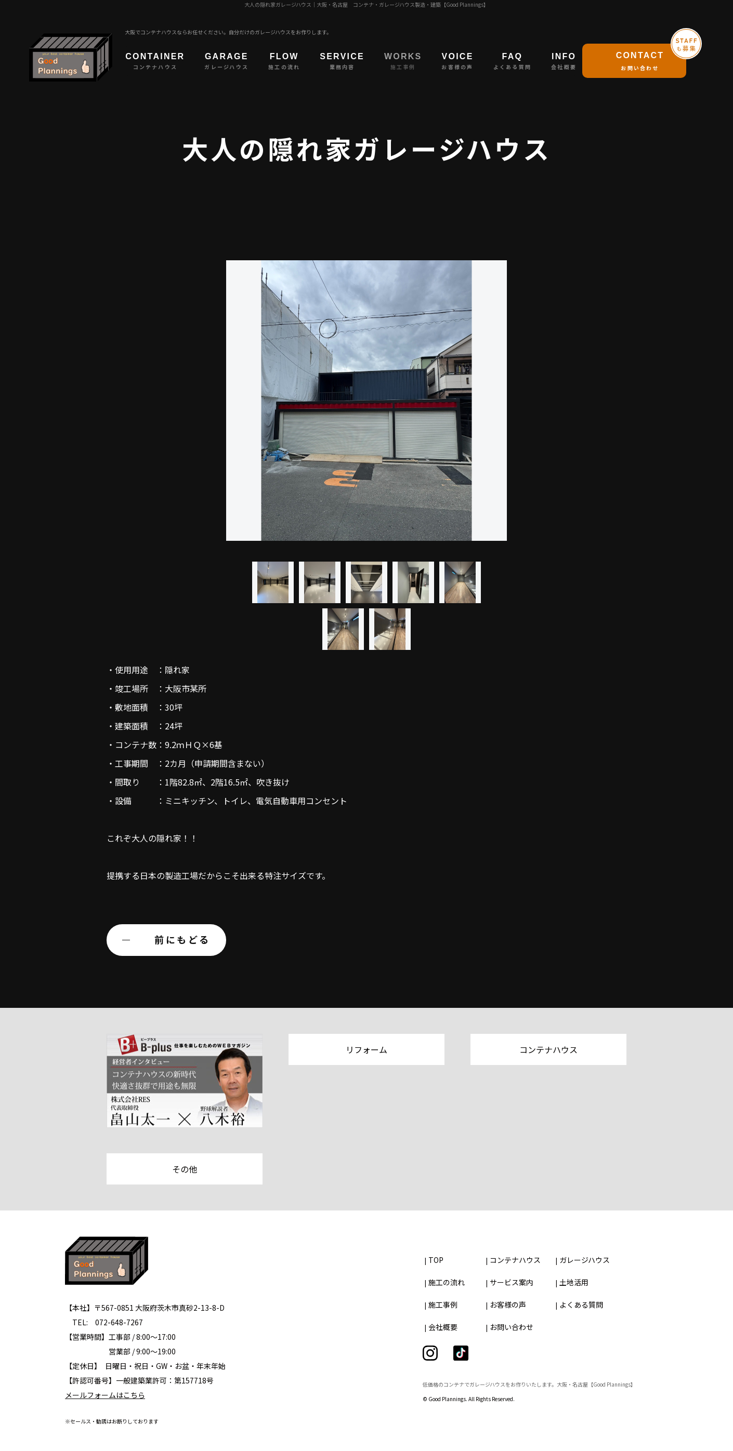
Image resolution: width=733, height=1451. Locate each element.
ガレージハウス (584, 1259)
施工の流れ (446, 1282)
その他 (184, 1169)
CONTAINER (155, 61)
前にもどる (182, 939)
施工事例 (442, 1304)
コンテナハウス (548, 1049)
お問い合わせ (511, 1326)
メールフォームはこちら (105, 1395)
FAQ (512, 61)
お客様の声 (508, 1304)
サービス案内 (511, 1282)
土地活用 (573, 1282)
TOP (435, 1259)
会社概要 (442, 1326)
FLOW (284, 61)
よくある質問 (581, 1304)
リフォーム (366, 1049)
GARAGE (226, 61)
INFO (564, 61)
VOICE (457, 61)
